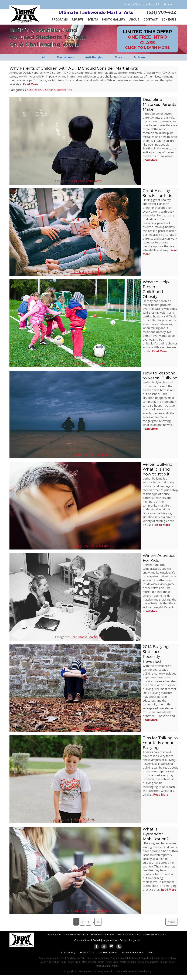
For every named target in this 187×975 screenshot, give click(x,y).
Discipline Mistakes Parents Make (159, 104)
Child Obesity (96, 272)
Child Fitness (79, 637)
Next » (171, 922)
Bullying (76, 455)
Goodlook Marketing (140, 971)
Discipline (48, 90)
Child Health (33, 90)
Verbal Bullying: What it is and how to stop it (158, 469)
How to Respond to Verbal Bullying (160, 375)
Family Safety (93, 181)
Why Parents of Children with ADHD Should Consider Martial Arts (73, 68)
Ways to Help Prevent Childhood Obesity (156, 289)
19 (98, 922)
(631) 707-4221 (162, 12)
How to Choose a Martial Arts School (148, 4)
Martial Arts (64, 90)
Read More (30, 84)
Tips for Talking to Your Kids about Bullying (160, 742)
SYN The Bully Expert (97, 455)
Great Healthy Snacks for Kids (157, 193)
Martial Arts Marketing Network (96, 971)
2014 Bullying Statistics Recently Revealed (156, 654)
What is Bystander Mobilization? (156, 834)
